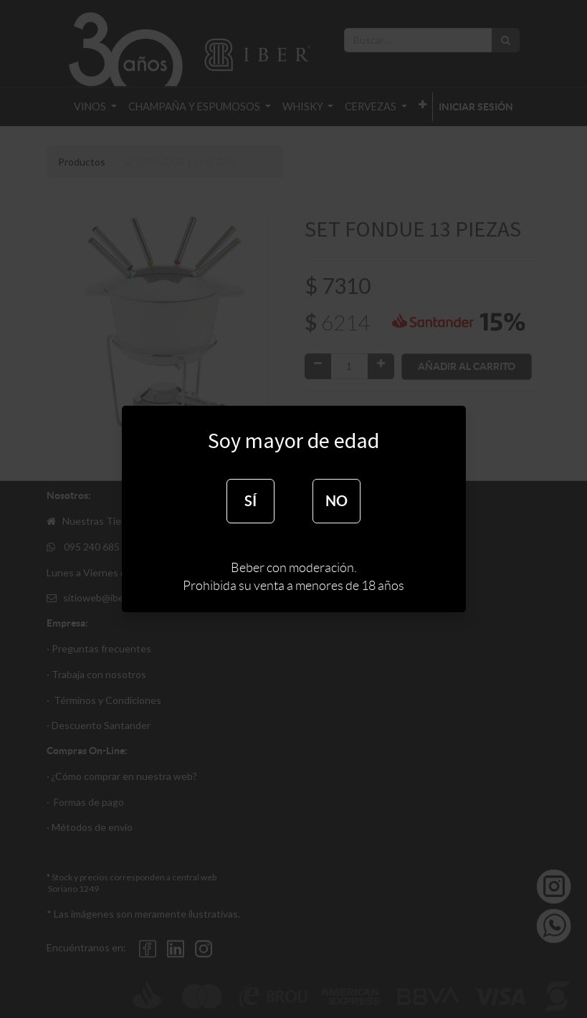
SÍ (250, 501)
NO (336, 501)
